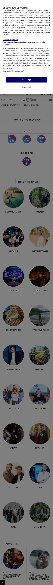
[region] (26, 47)
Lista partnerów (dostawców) (13, 71)
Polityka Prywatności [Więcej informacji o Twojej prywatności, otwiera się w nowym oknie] (10, 40)
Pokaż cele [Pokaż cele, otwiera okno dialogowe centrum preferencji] (26, 87)
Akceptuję (26, 80)
